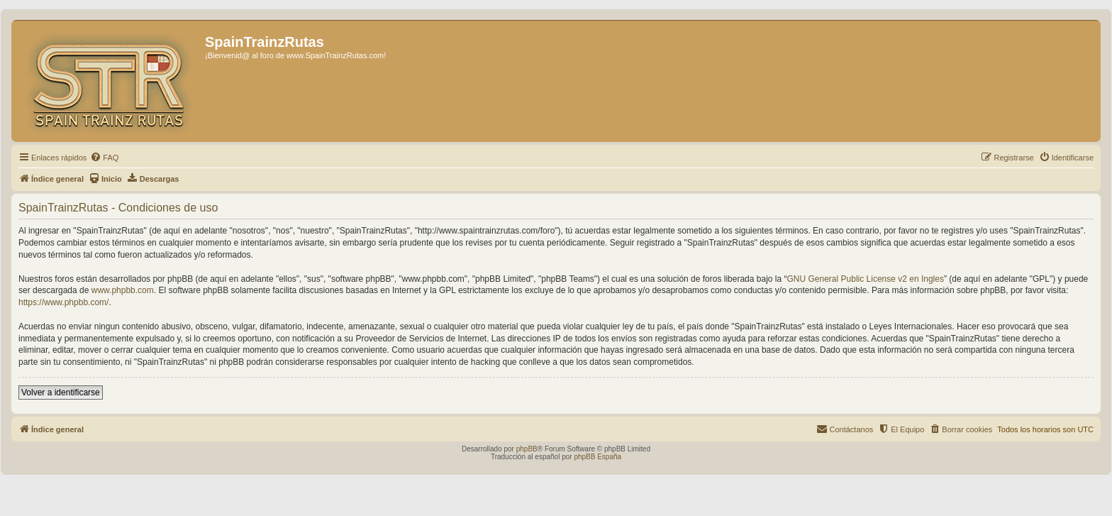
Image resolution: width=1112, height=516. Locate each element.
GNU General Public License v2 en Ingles (865, 279)
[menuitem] (104, 157)
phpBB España (597, 457)
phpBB (527, 449)
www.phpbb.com (122, 290)
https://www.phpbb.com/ (63, 302)
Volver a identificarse (60, 392)
